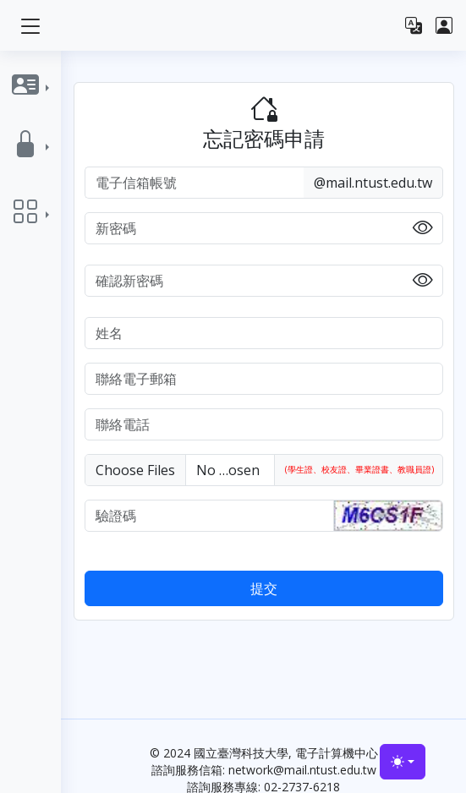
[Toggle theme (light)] (402, 761)
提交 (263, 588)
